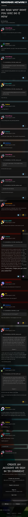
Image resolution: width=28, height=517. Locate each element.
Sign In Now (14, 495)
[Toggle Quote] (3, 62)
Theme (8, 513)
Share (7, 504)
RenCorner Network (13, 2)
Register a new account (14, 485)
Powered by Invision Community (14, 516)
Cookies (19, 513)
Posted (10, 29)
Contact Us (14, 513)
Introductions (12, 22)
